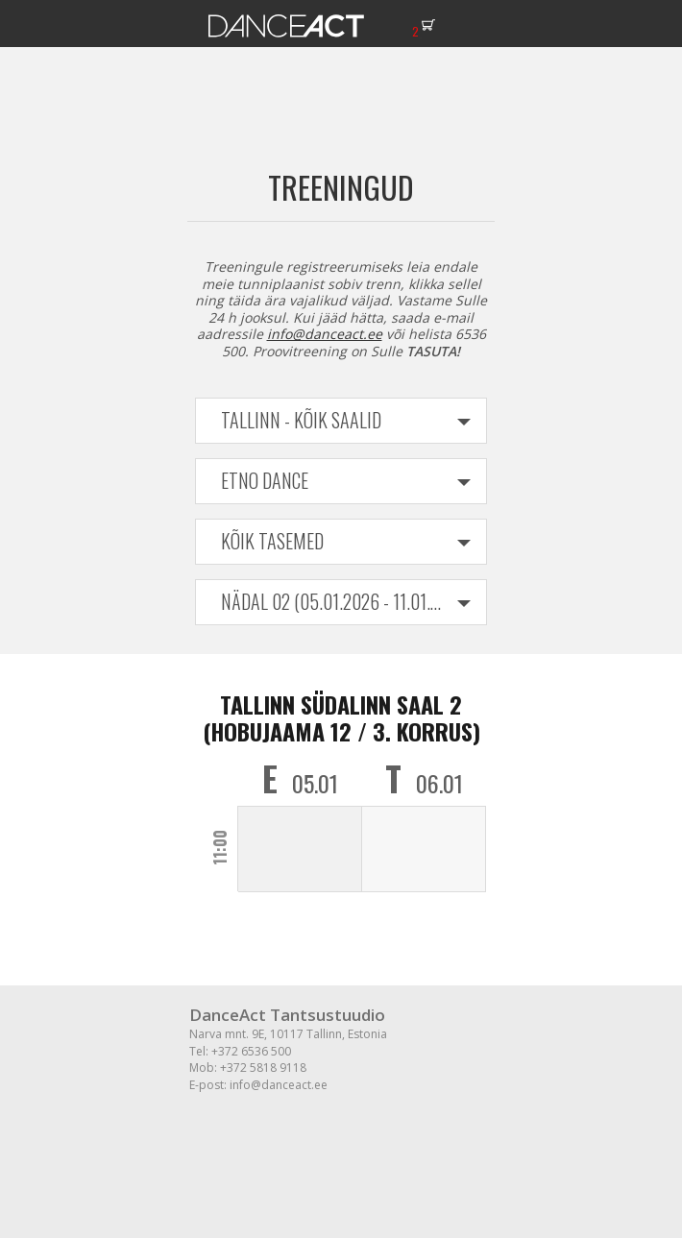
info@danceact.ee (324, 334)
